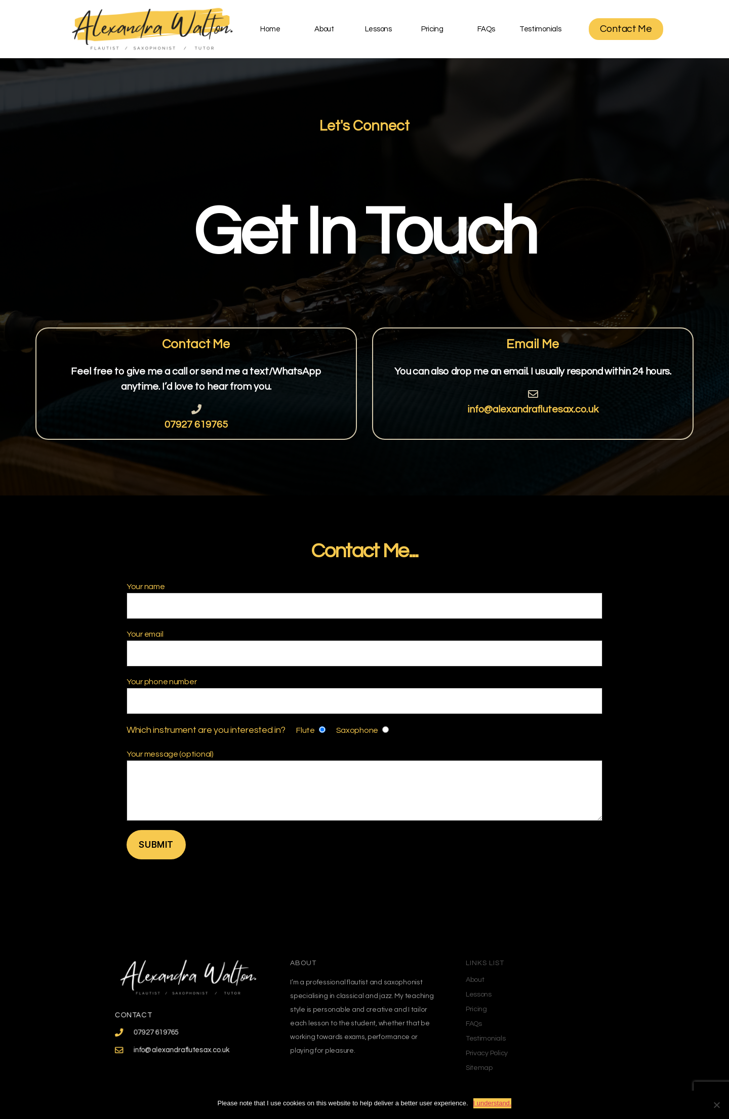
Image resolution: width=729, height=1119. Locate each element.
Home (270, 29)
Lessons (378, 29)
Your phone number (364, 696)
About (324, 29)
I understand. (492, 1103)
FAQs (486, 29)
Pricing (432, 29)
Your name (364, 601)
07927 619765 (196, 425)
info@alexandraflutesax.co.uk (532, 409)
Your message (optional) (364, 785)
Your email (364, 648)
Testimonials (540, 29)
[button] (626, 29)
